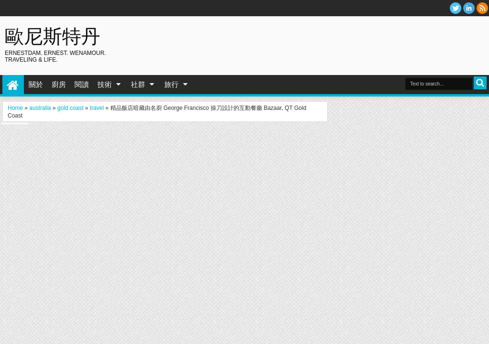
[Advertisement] (372, 37)
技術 (104, 84)
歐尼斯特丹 (52, 35)
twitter (455, 8)
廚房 (59, 84)
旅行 (171, 84)
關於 (36, 84)
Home (13, 84)
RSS (482, 8)
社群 (138, 84)
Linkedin (469, 8)
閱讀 (81, 84)
